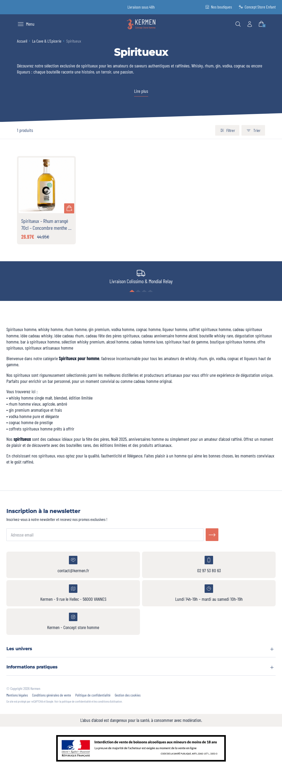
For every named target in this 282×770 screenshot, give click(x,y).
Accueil (22, 40)
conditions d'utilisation (110, 701)
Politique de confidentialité (93, 695)
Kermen (35, 688)
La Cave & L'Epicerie (46, 40)
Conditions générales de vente (51, 695)
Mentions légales (17, 695)
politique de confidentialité (76, 701)
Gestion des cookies (127, 695)
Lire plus (141, 91)
